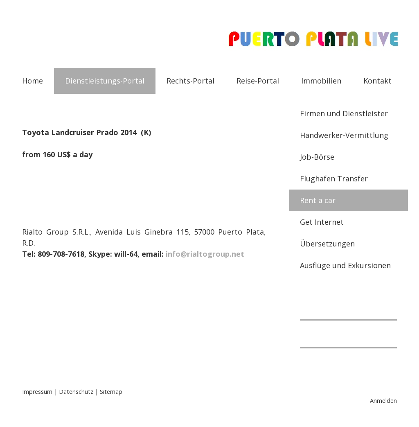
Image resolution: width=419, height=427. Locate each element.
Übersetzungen (327, 244)
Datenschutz (76, 391)
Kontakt (377, 81)
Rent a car (318, 200)
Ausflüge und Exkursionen (345, 265)
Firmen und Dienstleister (344, 113)
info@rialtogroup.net (205, 254)
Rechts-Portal (190, 81)
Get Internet (322, 222)
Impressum (37, 391)
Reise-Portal (258, 81)
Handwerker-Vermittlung (344, 135)
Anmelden (383, 400)
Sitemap (111, 391)
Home (32, 81)
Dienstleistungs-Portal (104, 81)
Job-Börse (317, 157)
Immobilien (321, 81)
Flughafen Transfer (334, 178)
